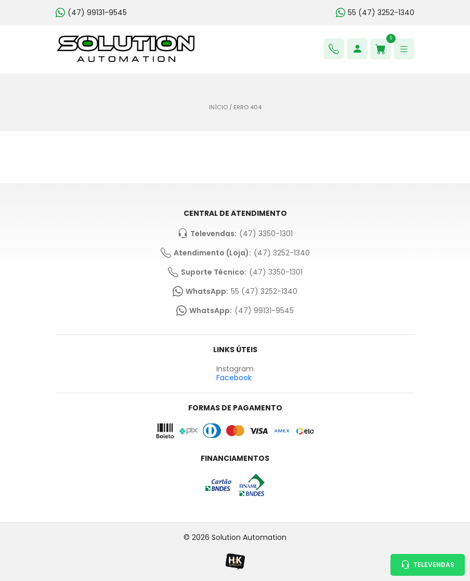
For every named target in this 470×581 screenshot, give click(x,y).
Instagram (235, 369)
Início (218, 107)
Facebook (234, 377)
